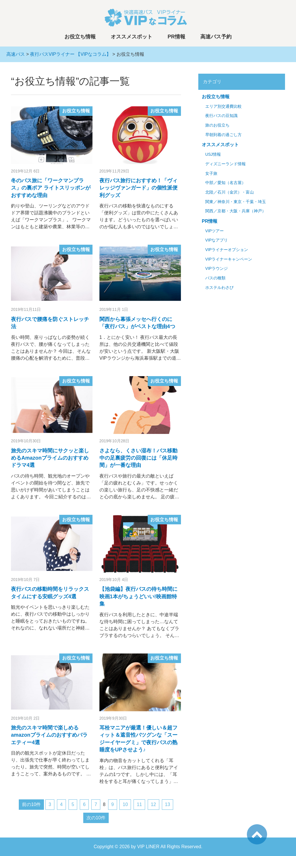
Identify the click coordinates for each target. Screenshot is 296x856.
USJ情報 (213, 154)
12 (153, 804)
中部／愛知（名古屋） (225, 183)
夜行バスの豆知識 (221, 116)
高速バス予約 (216, 37)
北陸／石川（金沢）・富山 (229, 192)
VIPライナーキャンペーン (228, 259)
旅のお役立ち (217, 125)
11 (139, 804)
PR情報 (176, 37)
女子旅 (211, 173)
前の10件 (31, 804)
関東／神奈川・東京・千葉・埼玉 (235, 202)
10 (125, 804)
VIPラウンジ (216, 268)
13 (167, 804)
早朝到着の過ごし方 (223, 135)
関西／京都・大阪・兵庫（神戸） (235, 211)
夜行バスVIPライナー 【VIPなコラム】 (70, 54)
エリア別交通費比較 (223, 106)
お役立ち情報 (80, 37)
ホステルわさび (219, 287)
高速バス (15, 54)
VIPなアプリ (216, 240)
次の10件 (96, 817)
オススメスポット (131, 37)
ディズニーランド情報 (225, 164)
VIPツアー (214, 231)
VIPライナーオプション (226, 250)
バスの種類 (215, 278)
